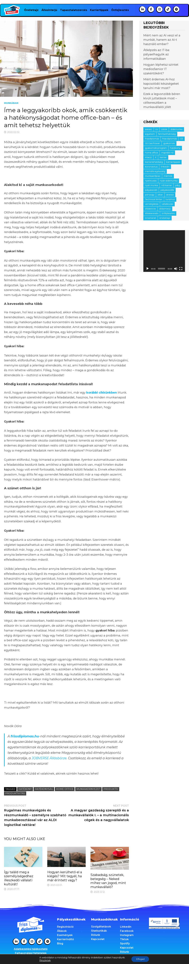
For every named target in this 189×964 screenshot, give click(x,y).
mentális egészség (155, 171)
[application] (164, 251)
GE (181, 138)
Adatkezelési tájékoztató (31, 948)
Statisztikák (99, 930)
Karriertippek (99, 10)
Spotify (125, 943)
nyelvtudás (151, 180)
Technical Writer (153, 199)
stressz (170, 194)
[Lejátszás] (147, 268)
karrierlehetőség (154, 162)
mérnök (168, 176)
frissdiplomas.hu (25, 736)
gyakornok (169, 143)
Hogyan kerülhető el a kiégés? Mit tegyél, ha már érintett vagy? (64, 876)
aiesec (148, 129)
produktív (111, 789)
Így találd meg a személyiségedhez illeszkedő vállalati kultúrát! (18, 878)
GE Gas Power (152, 143)
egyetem (150, 134)
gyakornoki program (156, 148)
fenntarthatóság (167, 134)
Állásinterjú (49, 10)
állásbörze (150, 208)
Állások (62, 930)
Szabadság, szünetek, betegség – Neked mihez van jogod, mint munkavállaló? (108, 881)
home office (64, 789)
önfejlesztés (168, 213)
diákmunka (176, 129)
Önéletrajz (31, 10)
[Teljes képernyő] (180, 268)
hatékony (25, 789)
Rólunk (95, 934)
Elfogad (140, 959)
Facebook (127, 930)
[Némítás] (175, 268)
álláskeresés (151, 213)
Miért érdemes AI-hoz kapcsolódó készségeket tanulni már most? (161, 84)
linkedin (165, 166)
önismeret (150, 218)
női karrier (166, 185)
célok (164, 129)
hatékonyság (44, 789)
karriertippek (173, 162)
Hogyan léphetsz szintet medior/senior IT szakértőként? (160, 69)
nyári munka (151, 185)
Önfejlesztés (120, 10)
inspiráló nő (167, 152)
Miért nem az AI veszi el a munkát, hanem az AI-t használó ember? (161, 40)
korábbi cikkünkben (101, 392)
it (155, 157)
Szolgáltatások (101, 926)
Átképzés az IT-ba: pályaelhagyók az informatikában (156, 54)
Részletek (44, 960)
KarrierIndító (65, 939)
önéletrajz (164, 218)
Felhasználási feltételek (31, 953)
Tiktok (124, 939)
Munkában (11, 103)
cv (156, 129)
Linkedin (125, 926)
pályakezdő (151, 190)
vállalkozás (167, 204)
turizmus (170, 199)
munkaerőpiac (152, 176)
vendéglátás (151, 204)
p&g (177, 185)
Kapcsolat (97, 939)
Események (65, 935)
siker (160, 194)
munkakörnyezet (88, 789)
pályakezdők (167, 190)
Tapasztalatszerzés (73, 10)
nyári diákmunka (168, 180)
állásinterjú (165, 208)
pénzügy (149, 194)
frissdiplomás (152, 138)
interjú (148, 157)
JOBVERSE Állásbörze (49, 758)
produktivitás (15, 793)
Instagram (127, 935)
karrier (163, 157)
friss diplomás (169, 138)
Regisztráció (65, 926)
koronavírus (151, 166)
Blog (60, 943)
